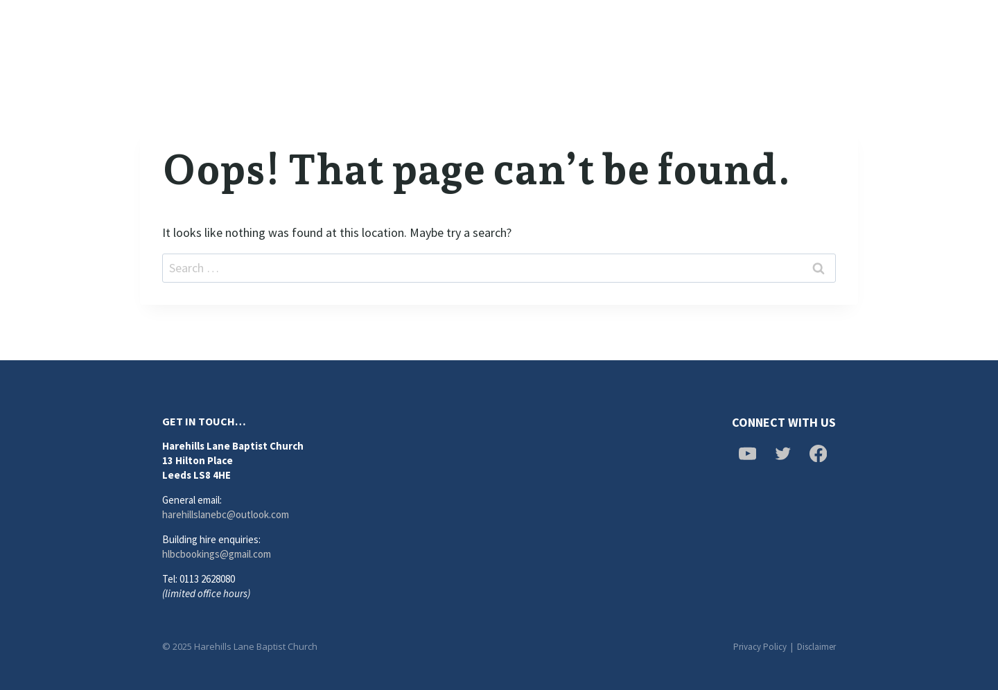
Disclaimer (816, 647)
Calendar (640, 34)
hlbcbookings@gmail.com (216, 553)
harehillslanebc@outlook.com (225, 514)
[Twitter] (805, 34)
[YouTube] (840, 34)
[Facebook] (770, 34)
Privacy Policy (760, 647)
